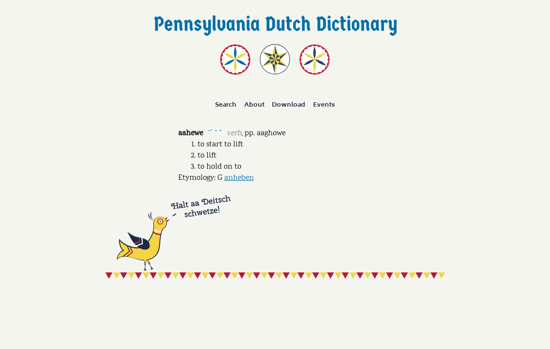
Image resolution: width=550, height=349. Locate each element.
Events (324, 104)
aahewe (190, 133)
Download (288, 104)
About (254, 104)
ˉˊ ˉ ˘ (215, 132)
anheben (239, 178)
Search (225, 104)
